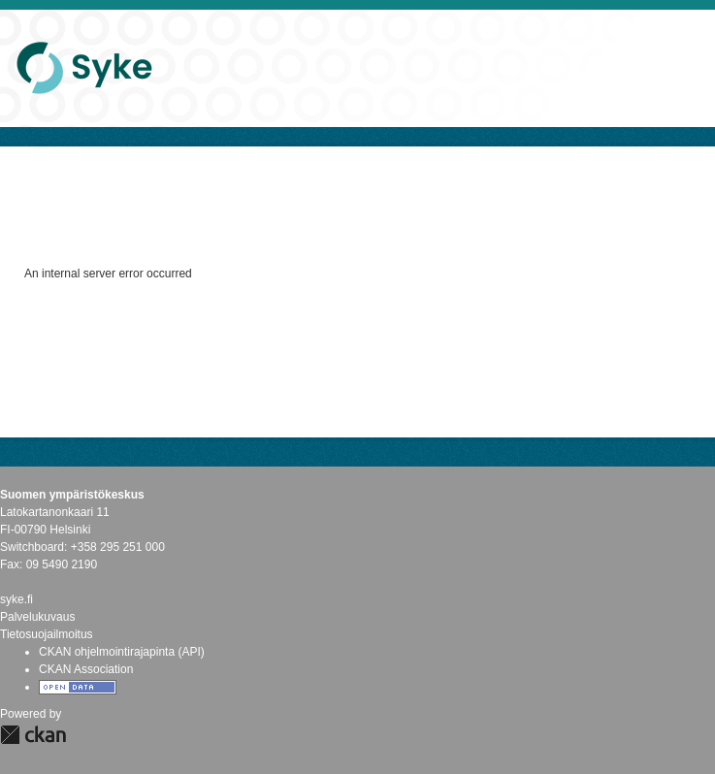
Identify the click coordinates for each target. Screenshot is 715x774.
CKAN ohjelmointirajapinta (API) (122, 652)
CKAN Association (86, 669)
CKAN (33, 735)
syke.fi (16, 599)
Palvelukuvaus (37, 617)
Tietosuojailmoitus (46, 634)
